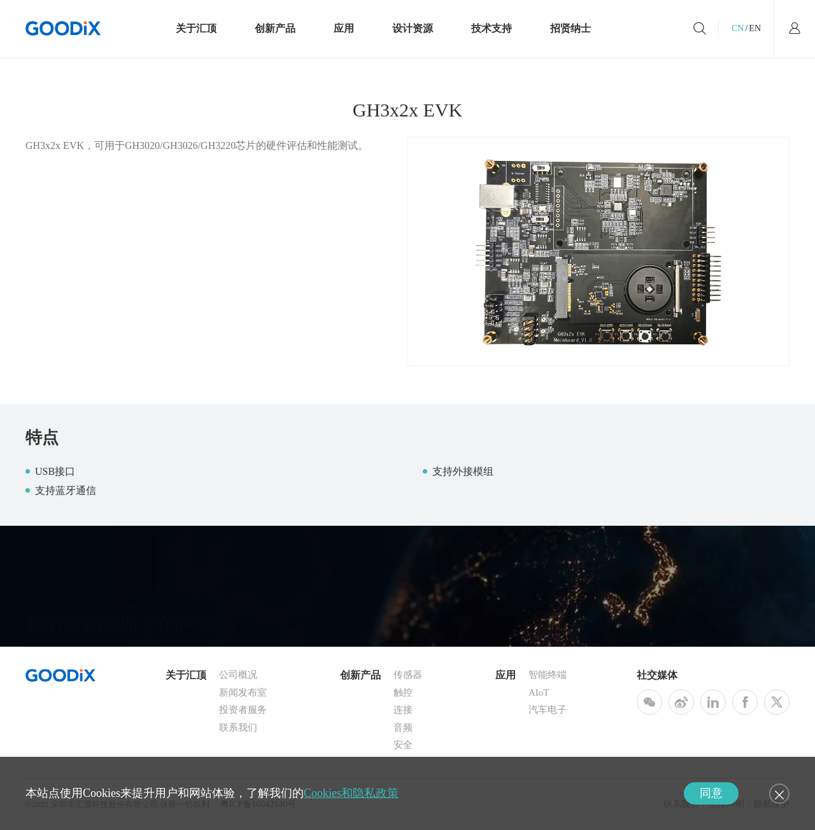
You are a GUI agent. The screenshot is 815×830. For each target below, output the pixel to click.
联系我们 (238, 727)
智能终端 (547, 675)
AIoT (538, 692)
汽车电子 (547, 710)
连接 (403, 710)
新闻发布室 (243, 692)
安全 (403, 745)
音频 (403, 727)
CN (738, 28)
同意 (711, 793)
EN (755, 28)
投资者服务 (243, 710)
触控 (403, 692)
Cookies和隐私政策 (351, 793)
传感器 (407, 675)
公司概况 (238, 675)
